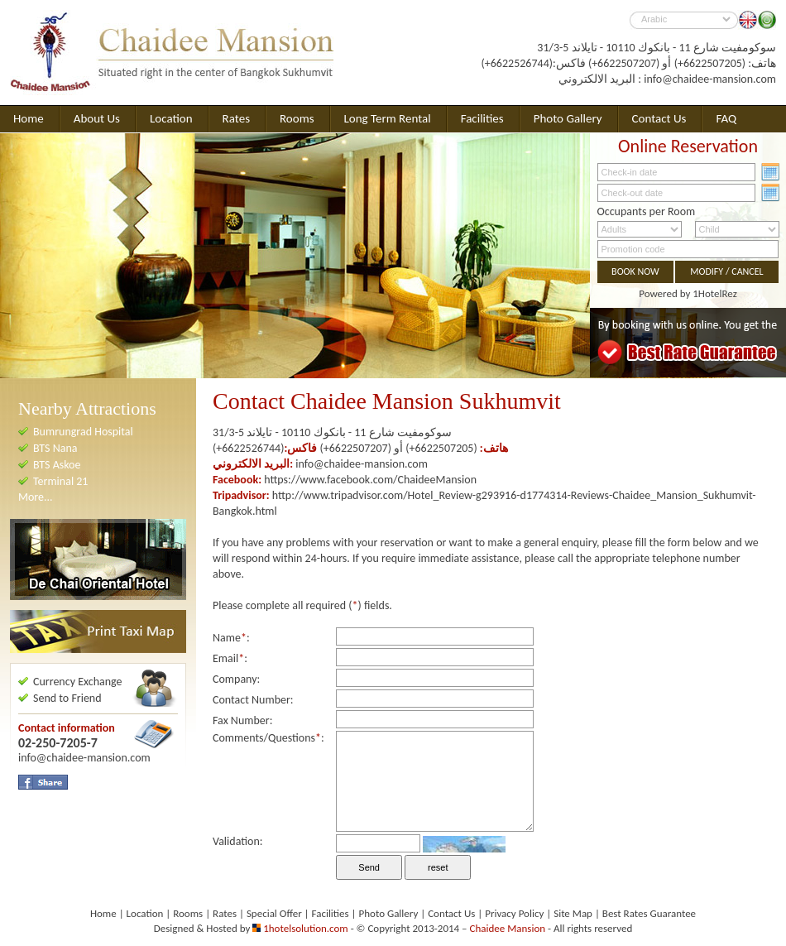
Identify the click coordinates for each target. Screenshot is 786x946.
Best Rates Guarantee (649, 913)
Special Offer (274, 913)
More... (35, 497)
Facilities (482, 118)
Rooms (297, 118)
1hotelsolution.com (305, 928)
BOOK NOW (635, 271)
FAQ (726, 118)
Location (171, 118)
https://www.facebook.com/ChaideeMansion (370, 480)
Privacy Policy (514, 913)
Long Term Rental (387, 118)
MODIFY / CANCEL (726, 271)
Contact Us (659, 118)
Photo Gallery (568, 118)
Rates (236, 118)
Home (28, 118)
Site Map (573, 913)
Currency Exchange (77, 682)
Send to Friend (67, 698)
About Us (97, 118)
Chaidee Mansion (508, 928)
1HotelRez (715, 293)
